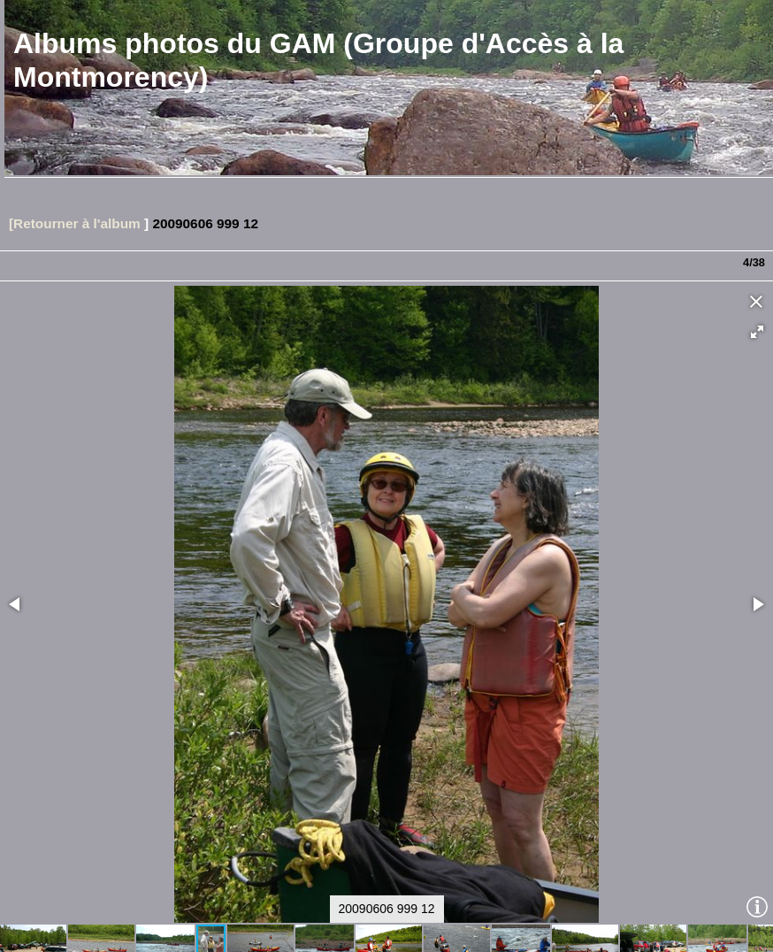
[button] (757, 284)
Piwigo (108, 935)
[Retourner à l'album (75, 175)
